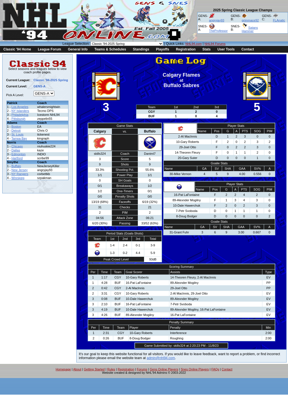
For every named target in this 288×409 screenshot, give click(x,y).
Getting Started (94, 369)
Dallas (16, 150)
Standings (141, 49)
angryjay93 (216, 20)
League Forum (49, 49)
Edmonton (19, 154)
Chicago (17, 146)
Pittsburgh (19, 118)
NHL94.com (193, 43)
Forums (142, 369)
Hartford (17, 158)
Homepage (63, 369)
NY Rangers (20, 174)
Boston (16, 126)
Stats (206, 49)
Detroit (16, 130)
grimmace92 (250, 20)
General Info (78, 49)
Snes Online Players (195, 369)
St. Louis (18, 134)
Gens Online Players (164, 369)
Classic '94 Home (17, 49)
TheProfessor (218, 30)
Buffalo (16, 166)
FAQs (215, 369)
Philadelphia (20, 114)
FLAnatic (279, 20)
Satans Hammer (250, 29)
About (77, 369)
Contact (248, 49)
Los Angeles (20, 107)
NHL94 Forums (215, 43)
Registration (186, 49)
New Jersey (20, 170)
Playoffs (162, 49)
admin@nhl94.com (161, 358)
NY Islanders (20, 110)
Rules (111, 369)
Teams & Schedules (110, 49)
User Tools (226, 49)
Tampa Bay (19, 138)
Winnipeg (18, 178)
